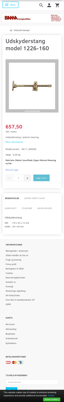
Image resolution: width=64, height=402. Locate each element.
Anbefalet (11, 208)
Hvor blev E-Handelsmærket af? (20, 299)
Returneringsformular (15, 277)
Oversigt (9, 286)
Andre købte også (34, 198)
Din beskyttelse (13, 295)
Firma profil (11, 264)
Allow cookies (52, 399)
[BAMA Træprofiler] (32, 17)
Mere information (14, 141)
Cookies (9, 273)
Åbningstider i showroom (17, 250)
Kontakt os (11, 282)
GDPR (8, 304)
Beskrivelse (12, 198)
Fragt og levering (13, 259)
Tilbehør (27, 208)
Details (51, 395)
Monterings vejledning (15, 290)
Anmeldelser (44, 208)
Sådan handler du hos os (17, 255)
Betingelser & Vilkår (15, 268)
